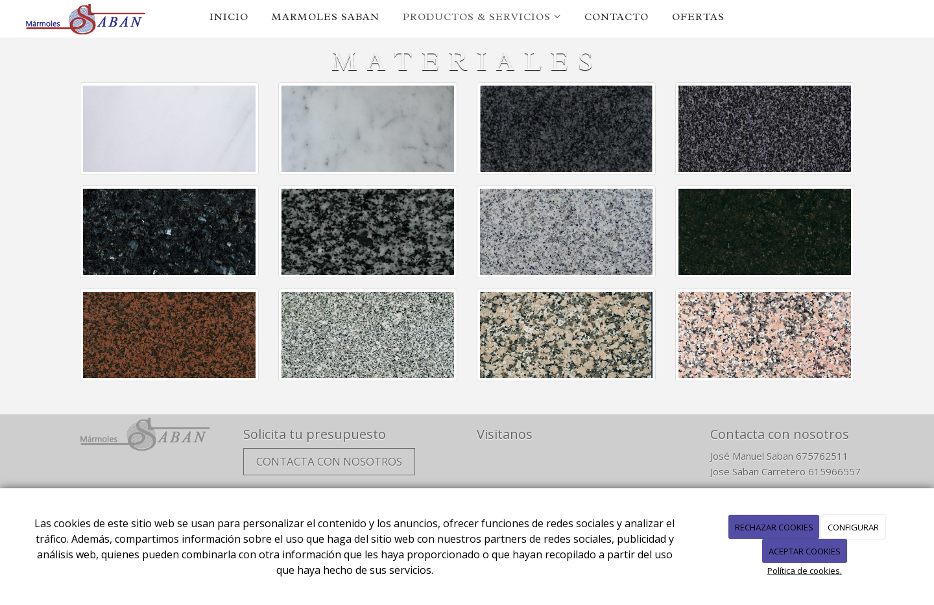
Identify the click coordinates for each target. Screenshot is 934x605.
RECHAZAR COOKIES (774, 527)
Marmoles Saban (325, 16)
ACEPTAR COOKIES (805, 551)
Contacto (616, 16)
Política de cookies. (804, 570)
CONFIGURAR (853, 527)
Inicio (229, 16)
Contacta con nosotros (329, 461)
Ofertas (698, 16)
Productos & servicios (482, 16)
